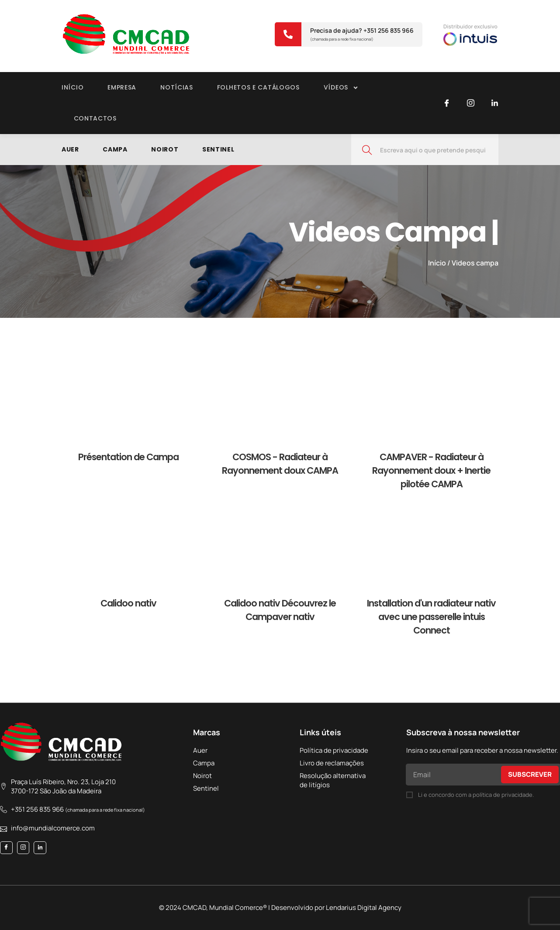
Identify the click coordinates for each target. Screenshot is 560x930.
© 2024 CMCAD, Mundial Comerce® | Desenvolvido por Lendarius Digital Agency (280, 907)
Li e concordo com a (476, 795)
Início (72, 87)
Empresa (121, 87)
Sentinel (219, 149)
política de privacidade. (503, 795)
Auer (70, 149)
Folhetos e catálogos (258, 87)
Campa (115, 149)
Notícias (176, 87)
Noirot (165, 149)
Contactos (95, 118)
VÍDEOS (341, 87)
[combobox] (424, 149)
